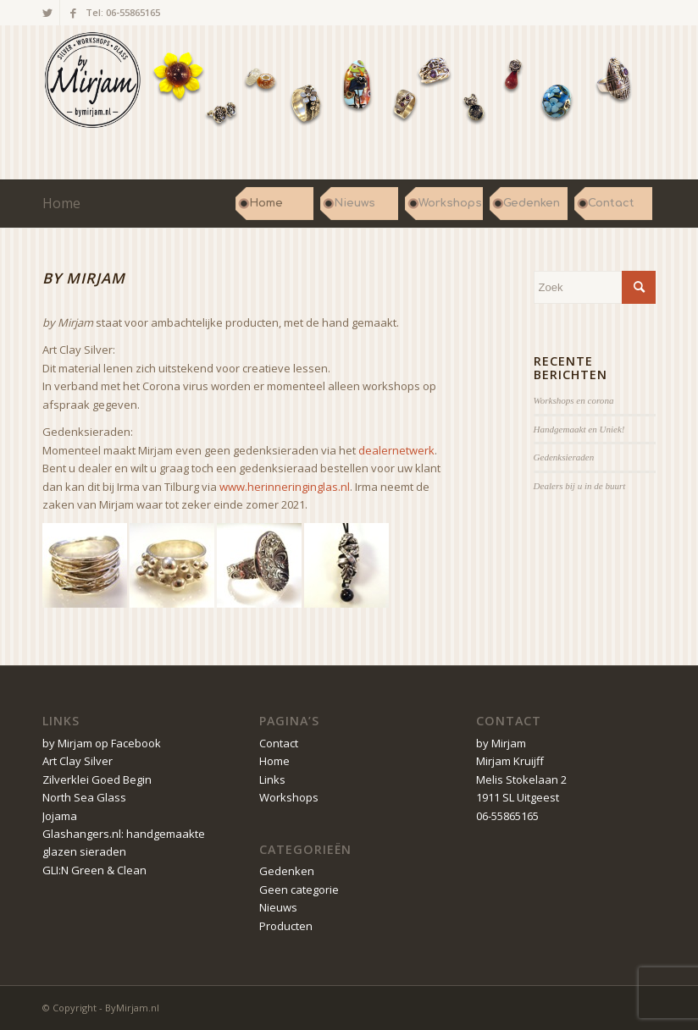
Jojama (59, 815)
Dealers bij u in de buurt (580, 486)
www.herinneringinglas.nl (284, 486)
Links (272, 779)
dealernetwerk (396, 450)
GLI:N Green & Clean (94, 870)
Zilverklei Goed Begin (97, 779)
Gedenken (286, 871)
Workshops (289, 797)
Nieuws (278, 907)
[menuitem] (274, 203)
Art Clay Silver (77, 760)
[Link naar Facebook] (73, 12)
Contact (278, 743)
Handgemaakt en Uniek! (579, 429)
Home (61, 203)
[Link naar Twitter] (47, 12)
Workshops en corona (574, 400)
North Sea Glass (84, 797)
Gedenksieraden (564, 457)
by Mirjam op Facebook (101, 743)
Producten (286, 926)
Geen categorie (299, 889)
